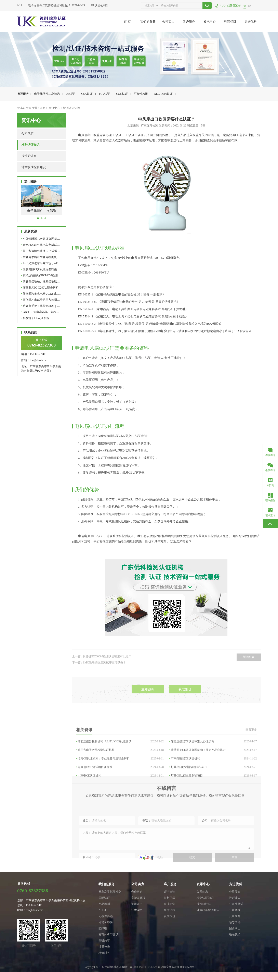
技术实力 (137, 910)
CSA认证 (86, 93)
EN (250, 5)
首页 (43, 108)
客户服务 (189, 21)
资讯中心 (209, 21)
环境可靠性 (105, 922)
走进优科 (250, 21)
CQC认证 (122, 93)
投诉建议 (234, 897)
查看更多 (251, 768)
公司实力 (168, 21)
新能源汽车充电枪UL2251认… (41, 293)
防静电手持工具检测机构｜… (40, 305)
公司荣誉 (234, 916)
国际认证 (104, 897)
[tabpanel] (41, 203)
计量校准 (104, 946)
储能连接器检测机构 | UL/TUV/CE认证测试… (120, 780)
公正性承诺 (236, 904)
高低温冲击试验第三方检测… (40, 299)
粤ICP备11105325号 (145, 967)
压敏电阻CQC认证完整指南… (40, 269)
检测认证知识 (71, 108)
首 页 (127, 21)
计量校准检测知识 (33, 167)
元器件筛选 (105, 916)
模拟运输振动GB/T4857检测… (41, 275)
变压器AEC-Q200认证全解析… (41, 287)
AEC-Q (102, 910)
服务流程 (169, 910)
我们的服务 (148, 21)
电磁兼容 (104, 940)
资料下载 (169, 897)
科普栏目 (230, 21)
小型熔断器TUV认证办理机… (40, 238)
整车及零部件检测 (109, 891)
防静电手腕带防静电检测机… (40, 257)
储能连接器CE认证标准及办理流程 (213, 780)
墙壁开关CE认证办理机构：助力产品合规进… (213, 788)
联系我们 (234, 934)
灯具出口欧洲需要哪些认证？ (213, 805)
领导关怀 (234, 922)
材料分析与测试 (108, 934)
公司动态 (27, 133)
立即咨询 (147, 705)
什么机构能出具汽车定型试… (40, 244)
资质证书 (137, 904)
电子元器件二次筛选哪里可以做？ (50, 5)
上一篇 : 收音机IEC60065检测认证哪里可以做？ (101, 669)
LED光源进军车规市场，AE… (41, 263)
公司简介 (234, 891)
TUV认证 (104, 93)
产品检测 (104, 904)
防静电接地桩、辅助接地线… (40, 281)
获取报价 (184, 705)
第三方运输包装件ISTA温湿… (40, 251)
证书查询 (169, 891)
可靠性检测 (141, 93)
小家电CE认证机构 (120, 814)
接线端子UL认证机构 (35, 318)
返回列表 (248, 669)
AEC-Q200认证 (163, 93)
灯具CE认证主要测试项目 (213, 814)
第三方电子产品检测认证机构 (120, 788)
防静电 (102, 928)
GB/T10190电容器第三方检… (40, 312)
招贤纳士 (234, 928)
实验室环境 (138, 897)
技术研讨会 (29, 156)
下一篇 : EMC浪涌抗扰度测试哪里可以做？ (99, 675)
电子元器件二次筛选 (47, 93)
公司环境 (234, 910)
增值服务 (104, 952)
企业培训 (169, 904)
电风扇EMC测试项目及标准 (120, 805)
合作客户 (137, 891)
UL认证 (70, 93)
